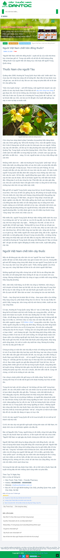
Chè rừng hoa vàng (25, 43)
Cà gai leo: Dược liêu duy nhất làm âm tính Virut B (18, 498)
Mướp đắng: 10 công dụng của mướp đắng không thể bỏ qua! (21, 525)
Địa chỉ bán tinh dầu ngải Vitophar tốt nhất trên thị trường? (21, 536)
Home (5, 43)
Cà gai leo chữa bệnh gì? (10, 529)
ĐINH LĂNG (28, 322)
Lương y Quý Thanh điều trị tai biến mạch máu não (18, 500)
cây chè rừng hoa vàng (44, 90)
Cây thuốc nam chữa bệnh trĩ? (12, 532)
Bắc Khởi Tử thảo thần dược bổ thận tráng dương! (18, 517)
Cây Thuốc (44, 553)
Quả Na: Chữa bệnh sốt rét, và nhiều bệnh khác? (17, 521)
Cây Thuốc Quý (13, 43)
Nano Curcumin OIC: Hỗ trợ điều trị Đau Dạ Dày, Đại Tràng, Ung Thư (23, 503)
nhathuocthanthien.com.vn (22, 485)
